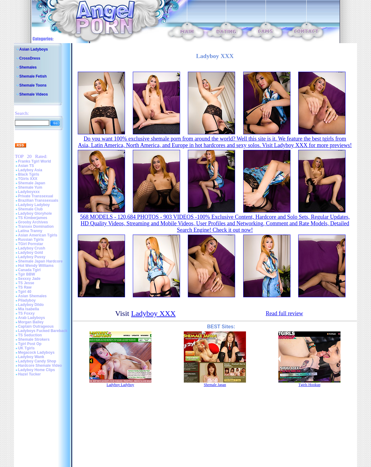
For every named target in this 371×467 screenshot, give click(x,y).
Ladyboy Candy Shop (37, 361)
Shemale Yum (30, 187)
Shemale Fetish (33, 76)
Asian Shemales (32, 296)
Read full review (284, 313)
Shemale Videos (33, 94)
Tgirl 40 (24, 292)
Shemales (28, 67)
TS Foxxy (26, 313)
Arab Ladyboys (31, 318)
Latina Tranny (30, 231)
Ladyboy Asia (30, 170)
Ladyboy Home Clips (36, 370)
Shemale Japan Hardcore (40, 261)
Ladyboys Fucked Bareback (42, 331)
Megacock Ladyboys (36, 352)
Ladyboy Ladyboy (34, 205)
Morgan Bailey (31, 322)
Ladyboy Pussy (31, 257)
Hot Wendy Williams (35, 265)
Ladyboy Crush (31, 248)
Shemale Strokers (33, 339)
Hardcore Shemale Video (40, 365)
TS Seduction (30, 335)
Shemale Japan (31, 183)
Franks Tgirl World (34, 161)
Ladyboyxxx (28, 192)
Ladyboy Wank (31, 357)
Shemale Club (30, 209)
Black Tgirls (28, 174)
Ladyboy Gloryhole (35, 213)
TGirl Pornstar (30, 244)
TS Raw (24, 287)
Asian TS (26, 166)
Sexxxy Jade (29, 278)
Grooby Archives (33, 222)
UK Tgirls (26, 348)
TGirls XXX (27, 179)
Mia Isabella (28, 309)
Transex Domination (36, 226)
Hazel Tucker (29, 374)
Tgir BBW (26, 274)
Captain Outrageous (36, 326)
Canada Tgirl (29, 270)
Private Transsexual (35, 196)
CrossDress (29, 58)
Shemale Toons (33, 85)
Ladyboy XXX (153, 313)
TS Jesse (26, 283)
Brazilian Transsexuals (38, 200)
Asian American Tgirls (37, 235)
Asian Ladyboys (33, 49)
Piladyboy (27, 300)
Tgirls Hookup (309, 385)
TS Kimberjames (32, 218)
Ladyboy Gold (30, 252)
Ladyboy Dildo (31, 305)
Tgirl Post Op (29, 344)
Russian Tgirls (31, 239)
